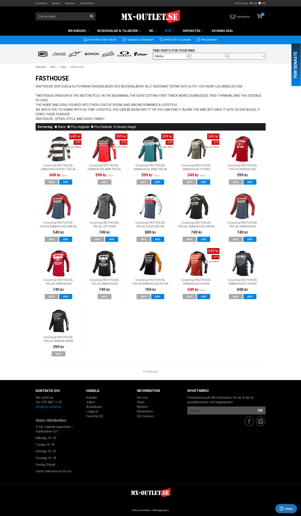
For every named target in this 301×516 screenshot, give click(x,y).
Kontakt (91, 397)
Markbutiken (87, 3)
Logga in (92, 411)
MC (153, 30)
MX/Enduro (78, 30)
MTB (170, 30)
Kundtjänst (41, 3)
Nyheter (56, 3)
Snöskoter (193, 30)
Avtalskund (94, 407)
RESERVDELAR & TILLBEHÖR (119, 30)
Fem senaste (295, 64)
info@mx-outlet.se (48, 407)
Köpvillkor (70, 3)
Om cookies (145, 416)
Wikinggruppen (161, 510)
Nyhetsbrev (240, 16)
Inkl (253, 3)
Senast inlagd (125, 127)
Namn (60, 127)
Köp (65, 182)
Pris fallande (101, 127)
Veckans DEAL (222, 30)
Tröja (63, 67)
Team (140, 402)
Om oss (142, 397)
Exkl (262, 3)
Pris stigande (78, 127)
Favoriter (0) (94, 416)
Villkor (90, 402)
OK (260, 410)
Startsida (41, 67)
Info (51, 182)
